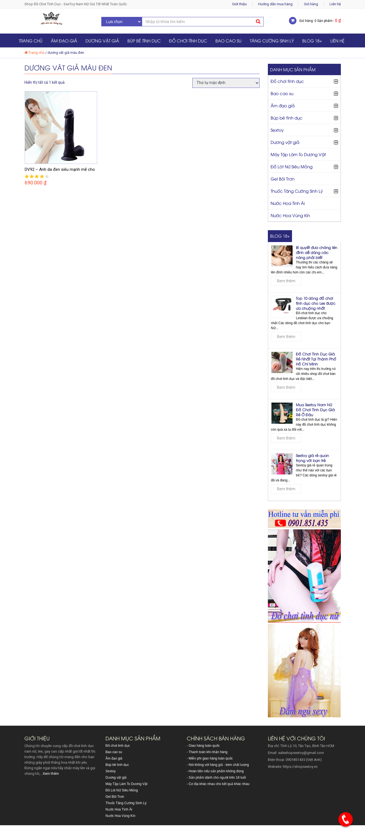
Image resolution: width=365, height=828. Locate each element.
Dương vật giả (102, 40)
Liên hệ (335, 4)
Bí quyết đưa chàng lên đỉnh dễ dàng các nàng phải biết (316, 252)
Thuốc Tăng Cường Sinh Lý (297, 191)
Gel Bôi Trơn (282, 178)
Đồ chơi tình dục (188, 40)
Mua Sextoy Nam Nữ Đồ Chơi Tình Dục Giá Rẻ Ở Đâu (315, 409)
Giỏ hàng (311, 4)
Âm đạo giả (64, 40)
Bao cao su (228, 40)
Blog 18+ (312, 40)
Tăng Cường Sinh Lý (272, 40)
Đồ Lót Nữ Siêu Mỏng (292, 166)
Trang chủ (30, 40)
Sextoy (277, 130)
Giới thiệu (239, 4)
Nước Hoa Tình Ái (288, 203)
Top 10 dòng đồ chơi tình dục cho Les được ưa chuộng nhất (315, 303)
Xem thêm (286, 281)
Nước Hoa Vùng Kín (290, 215)
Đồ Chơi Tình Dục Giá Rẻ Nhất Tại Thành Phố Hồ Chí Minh (316, 358)
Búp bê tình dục (144, 40)
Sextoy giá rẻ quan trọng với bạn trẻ (312, 458)
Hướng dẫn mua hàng (275, 4)
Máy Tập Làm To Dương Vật (298, 154)
